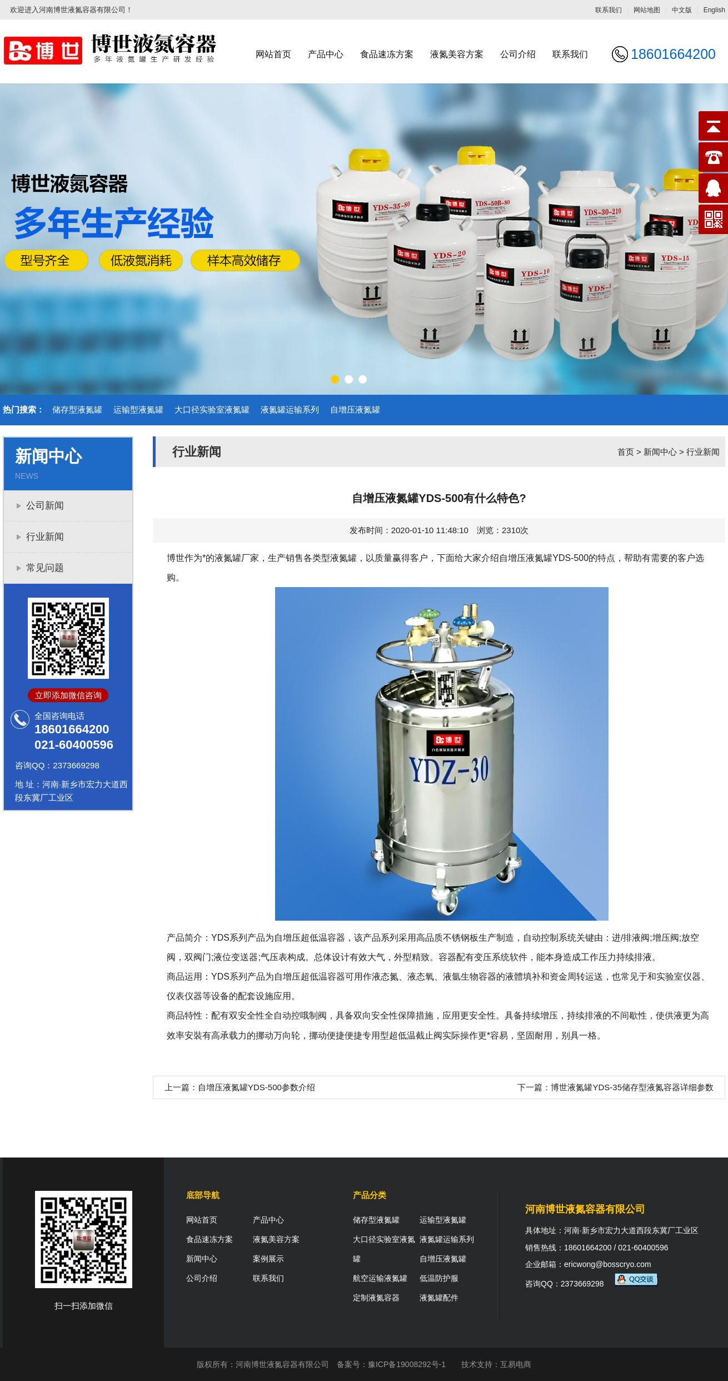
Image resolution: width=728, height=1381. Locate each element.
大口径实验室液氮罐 (212, 409)
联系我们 (608, 10)
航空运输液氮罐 (380, 1278)
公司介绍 (518, 54)
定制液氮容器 (376, 1297)
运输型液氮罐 (138, 409)
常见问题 (45, 568)
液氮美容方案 (456, 54)
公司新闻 (45, 505)
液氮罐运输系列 (290, 409)
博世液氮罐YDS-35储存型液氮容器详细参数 (632, 1087)
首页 (625, 451)
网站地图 (647, 10)
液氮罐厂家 (237, 558)
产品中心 (325, 54)
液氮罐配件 (439, 1297)
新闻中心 (660, 451)
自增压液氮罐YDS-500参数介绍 (256, 1087)
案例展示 (268, 1258)
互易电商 (515, 1364)
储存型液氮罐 (77, 409)
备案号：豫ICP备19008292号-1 (391, 1364)
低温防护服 (439, 1278)
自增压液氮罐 (355, 409)
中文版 (682, 10)
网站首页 (273, 54)
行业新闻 (45, 536)
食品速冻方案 (386, 54)
